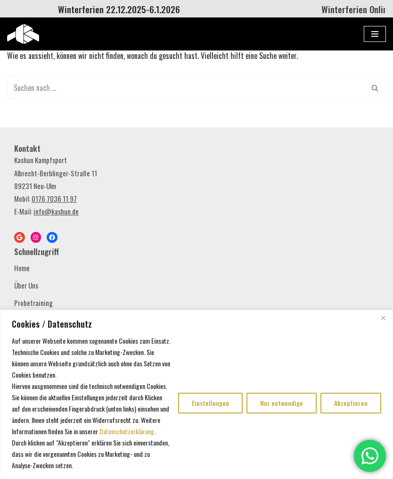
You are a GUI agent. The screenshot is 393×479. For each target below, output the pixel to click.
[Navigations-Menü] (375, 34)
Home (22, 268)
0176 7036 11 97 (54, 198)
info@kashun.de (56, 211)
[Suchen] (186, 87)
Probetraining (33, 302)
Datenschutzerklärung (126, 431)
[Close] (383, 317)
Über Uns (26, 285)
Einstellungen (210, 403)
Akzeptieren (351, 403)
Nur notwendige (281, 403)
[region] (196, 394)
